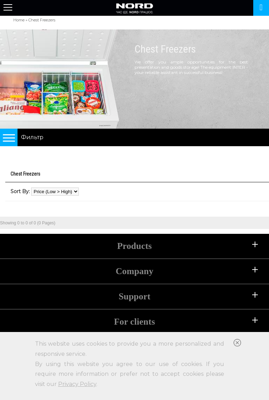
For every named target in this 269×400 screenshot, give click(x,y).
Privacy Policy (77, 384)
